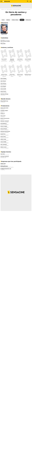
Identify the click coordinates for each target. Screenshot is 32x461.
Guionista (2, 40)
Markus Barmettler (4, 107)
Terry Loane (3, 115)
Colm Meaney (3, 83)
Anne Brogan (3, 86)
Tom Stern (3, 153)
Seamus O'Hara (4, 74)
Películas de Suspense (16, 9)
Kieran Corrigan (4, 126)
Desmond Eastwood (12, 60)
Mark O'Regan (3, 78)
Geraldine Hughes (4, 110)
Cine (5, 9)
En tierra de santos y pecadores (26, 9)
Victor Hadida (3, 141)
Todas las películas (9, 9)
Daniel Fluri (3, 134)
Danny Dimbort (4, 128)
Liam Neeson (19, 59)
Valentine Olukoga (4, 94)
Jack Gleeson (3, 81)
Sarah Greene (3, 91)
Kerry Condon (4, 59)
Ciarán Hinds (12, 74)
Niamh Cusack (20, 74)
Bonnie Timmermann (5, 118)
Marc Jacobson (4, 144)
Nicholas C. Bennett (5, 120)
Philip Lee (3, 113)
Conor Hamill (3, 88)
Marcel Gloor (3, 136)
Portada (2, 9)
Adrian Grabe (3, 139)
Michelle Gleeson (28, 74)
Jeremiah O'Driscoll (5, 156)
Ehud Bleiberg (4, 123)
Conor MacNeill (28, 59)
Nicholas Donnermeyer (5, 131)
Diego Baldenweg (4, 101)
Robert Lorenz (4, 34)
